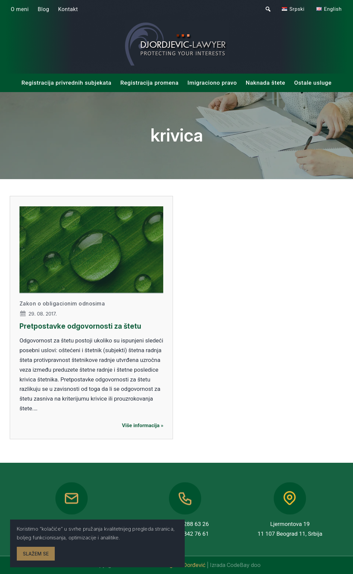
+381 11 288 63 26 (185, 524)
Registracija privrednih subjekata (66, 82)
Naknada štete (265, 82)
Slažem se (36, 554)
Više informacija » (142, 425)
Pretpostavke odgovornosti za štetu (80, 326)
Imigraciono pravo (212, 82)
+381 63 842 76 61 (185, 533)
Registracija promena (149, 82)
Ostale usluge (313, 82)
